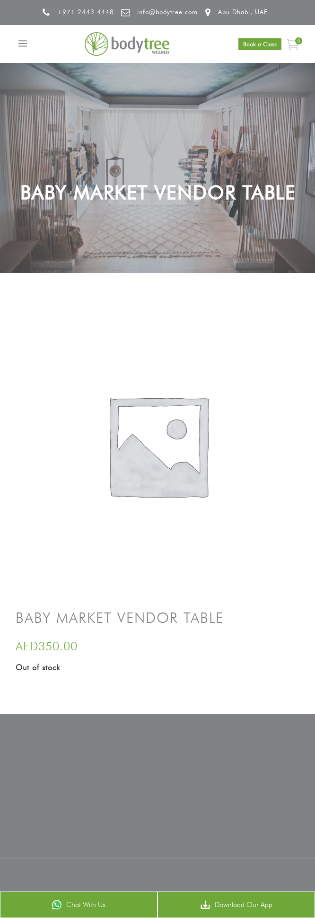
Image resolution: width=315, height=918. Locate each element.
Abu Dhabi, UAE (243, 12)
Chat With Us (78, 904)
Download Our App (236, 904)
